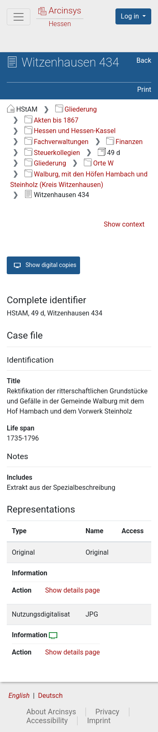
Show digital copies (43, 265)
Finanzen (124, 142)
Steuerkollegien (52, 153)
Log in (131, 16)
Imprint (99, 720)
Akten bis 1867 (51, 120)
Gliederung (76, 109)
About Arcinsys (51, 712)
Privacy (107, 712)
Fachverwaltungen (56, 142)
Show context (124, 224)
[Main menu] (18, 16)
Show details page (72, 590)
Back (144, 60)
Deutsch (50, 696)
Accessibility (46, 720)
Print (144, 89)
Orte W (99, 163)
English (18, 696)
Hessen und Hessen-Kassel (70, 131)
